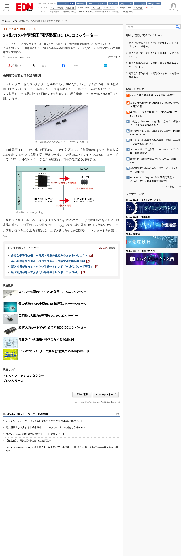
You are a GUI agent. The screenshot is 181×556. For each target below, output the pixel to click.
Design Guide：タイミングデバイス (143, 200)
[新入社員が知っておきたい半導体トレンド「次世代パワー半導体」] (54, 266)
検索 (178, 26)
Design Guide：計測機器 (138, 217)
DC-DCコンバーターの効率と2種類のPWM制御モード (53, 351)
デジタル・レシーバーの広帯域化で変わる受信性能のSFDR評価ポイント (44, 420)
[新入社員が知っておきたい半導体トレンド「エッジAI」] (48, 272)
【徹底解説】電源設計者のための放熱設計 (28, 440)
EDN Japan (6, 21)
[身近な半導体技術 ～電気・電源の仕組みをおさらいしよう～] (52, 255)
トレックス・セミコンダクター (23, 375)
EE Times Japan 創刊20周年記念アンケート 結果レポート (35, 434)
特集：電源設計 (134, 234)
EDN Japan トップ (106, 394)
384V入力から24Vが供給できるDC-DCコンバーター (52, 327)
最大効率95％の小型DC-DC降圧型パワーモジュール (52, 303)
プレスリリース (13, 380)
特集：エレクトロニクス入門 (140, 251)
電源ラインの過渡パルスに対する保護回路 (46, 339)
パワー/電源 (18, 21)
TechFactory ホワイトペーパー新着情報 (25, 414)
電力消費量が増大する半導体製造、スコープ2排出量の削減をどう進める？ (45, 427)
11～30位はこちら (172, 186)
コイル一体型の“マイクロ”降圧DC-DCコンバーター (52, 291)
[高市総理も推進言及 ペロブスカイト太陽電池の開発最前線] (50, 261)
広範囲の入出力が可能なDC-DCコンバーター (48, 315)
